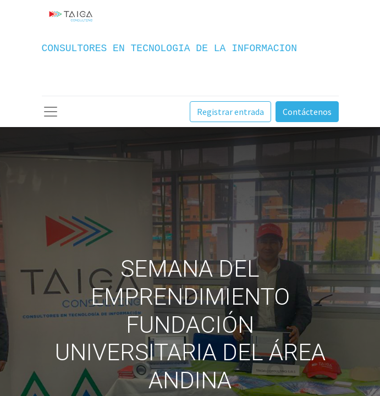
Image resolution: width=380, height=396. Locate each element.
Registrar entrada (230, 111)
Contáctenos (307, 111)
